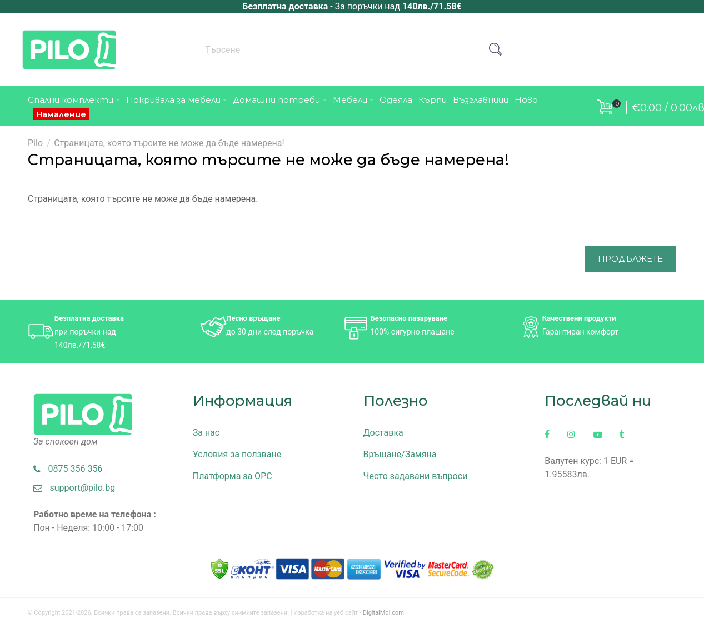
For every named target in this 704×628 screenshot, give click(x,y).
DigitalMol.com (383, 612)
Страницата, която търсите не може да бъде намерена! (169, 143)
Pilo (35, 143)
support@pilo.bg (74, 487)
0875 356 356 (67, 468)
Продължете (630, 258)
